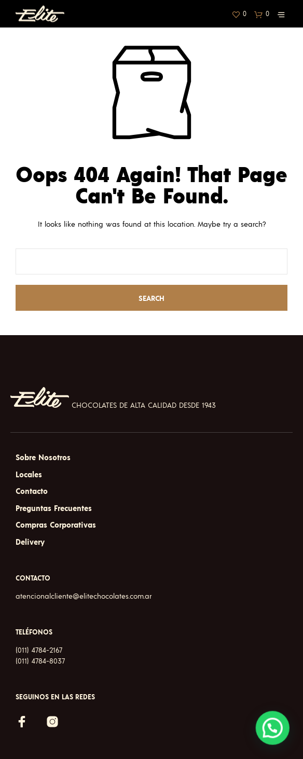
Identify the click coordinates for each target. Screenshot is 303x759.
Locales (29, 475)
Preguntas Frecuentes (54, 509)
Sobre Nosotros (43, 458)
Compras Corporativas (56, 525)
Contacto (32, 491)
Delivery (30, 542)
